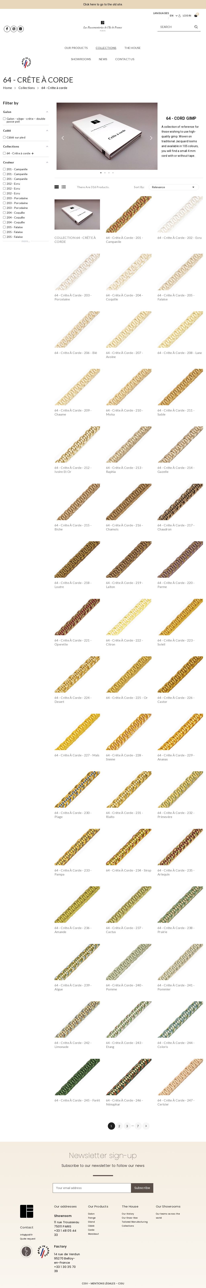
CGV (85, 1283)
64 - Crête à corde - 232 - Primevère (176, 815)
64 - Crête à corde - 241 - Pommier (176, 987)
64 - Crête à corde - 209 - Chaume (73, 412)
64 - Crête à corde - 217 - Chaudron (176, 527)
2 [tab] (105, 173)
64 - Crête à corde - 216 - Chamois (124, 527)
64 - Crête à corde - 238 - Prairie (176, 930)
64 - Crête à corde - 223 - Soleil (176, 642)
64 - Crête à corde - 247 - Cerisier (176, 1102)
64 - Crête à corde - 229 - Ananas (176, 757)
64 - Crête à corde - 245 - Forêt (77, 1100)
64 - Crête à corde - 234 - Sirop (128, 870)
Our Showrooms (168, 1206)
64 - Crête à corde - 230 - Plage (73, 815)
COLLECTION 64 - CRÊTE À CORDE (75, 239)
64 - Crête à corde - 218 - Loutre (73, 585)
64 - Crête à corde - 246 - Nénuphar (124, 1102)
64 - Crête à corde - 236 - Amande (73, 930)
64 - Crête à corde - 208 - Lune (180, 353)
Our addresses (65, 1206)
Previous (63, 136)
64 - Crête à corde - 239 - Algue (73, 987)
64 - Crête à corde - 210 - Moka (124, 412)
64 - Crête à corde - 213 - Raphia (124, 469)
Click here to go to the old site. (103, 4)
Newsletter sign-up (103, 1155)
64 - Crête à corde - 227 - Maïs (77, 755)
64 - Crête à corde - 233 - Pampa (73, 872)
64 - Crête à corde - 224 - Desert (73, 699)
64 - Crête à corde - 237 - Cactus (124, 930)
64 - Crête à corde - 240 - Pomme (124, 987)
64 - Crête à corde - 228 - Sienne (124, 757)
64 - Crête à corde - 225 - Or (127, 697)
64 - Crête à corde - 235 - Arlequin (176, 872)
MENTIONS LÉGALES (103, 1283)
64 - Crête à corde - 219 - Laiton (124, 585)
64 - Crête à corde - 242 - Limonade (73, 1045)
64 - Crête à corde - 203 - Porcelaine (73, 297)
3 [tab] (109, 173)
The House (130, 1206)
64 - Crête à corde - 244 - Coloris (176, 1045)
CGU (121, 1283)
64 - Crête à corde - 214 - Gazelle (176, 469)
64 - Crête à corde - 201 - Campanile (124, 239)
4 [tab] (113, 173)
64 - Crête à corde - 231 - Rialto (124, 815)
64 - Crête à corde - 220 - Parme (176, 585)
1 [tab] (101, 173)
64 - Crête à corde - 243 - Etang (124, 1045)
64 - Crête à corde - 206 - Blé (76, 353)
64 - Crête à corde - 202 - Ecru (180, 237)
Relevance (174, 187)
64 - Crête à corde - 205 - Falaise (176, 297)
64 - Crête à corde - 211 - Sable (176, 412)
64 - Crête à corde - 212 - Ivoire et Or (73, 469)
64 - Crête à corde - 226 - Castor (176, 699)
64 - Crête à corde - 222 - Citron (124, 642)
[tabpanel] (107, 136)
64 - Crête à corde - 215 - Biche (73, 527)
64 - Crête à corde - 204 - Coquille (124, 297)
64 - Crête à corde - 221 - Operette (73, 642)
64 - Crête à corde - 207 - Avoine (124, 355)
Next (151, 136)
